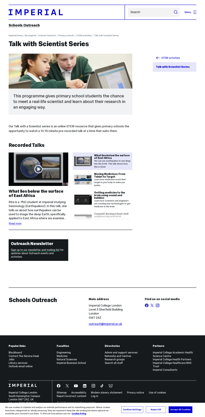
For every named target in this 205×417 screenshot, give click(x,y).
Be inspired (30, 35)
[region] (102, 410)
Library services (18, 362)
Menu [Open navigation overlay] (190, 12)
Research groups (115, 359)
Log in (94, 396)
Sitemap (62, 392)
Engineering (64, 352)
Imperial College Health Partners (172, 359)
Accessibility (78, 392)
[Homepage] (67, 12)
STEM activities (84, 35)
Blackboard (15, 352)
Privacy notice (135, 392)
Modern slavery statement (106, 392)
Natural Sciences (67, 359)
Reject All (156, 409)
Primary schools (66, 35)
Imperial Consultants (165, 369)
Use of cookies (157, 392)
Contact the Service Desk (24, 356)
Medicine (62, 356)
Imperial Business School (71, 362)
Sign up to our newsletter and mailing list (35, 249)
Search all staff (114, 362)
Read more (15, 223)
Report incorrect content (71, 396)
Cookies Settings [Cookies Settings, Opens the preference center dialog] (132, 409)
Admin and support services (121, 352)
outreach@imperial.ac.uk (105, 324)
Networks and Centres (118, 356)
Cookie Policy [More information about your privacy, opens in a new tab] (79, 413)
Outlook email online (21, 366)
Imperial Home (16, 35)
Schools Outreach (24, 25)
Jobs (11, 359)
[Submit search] (175, 12)
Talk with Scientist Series (106, 35)
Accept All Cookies (180, 409)
